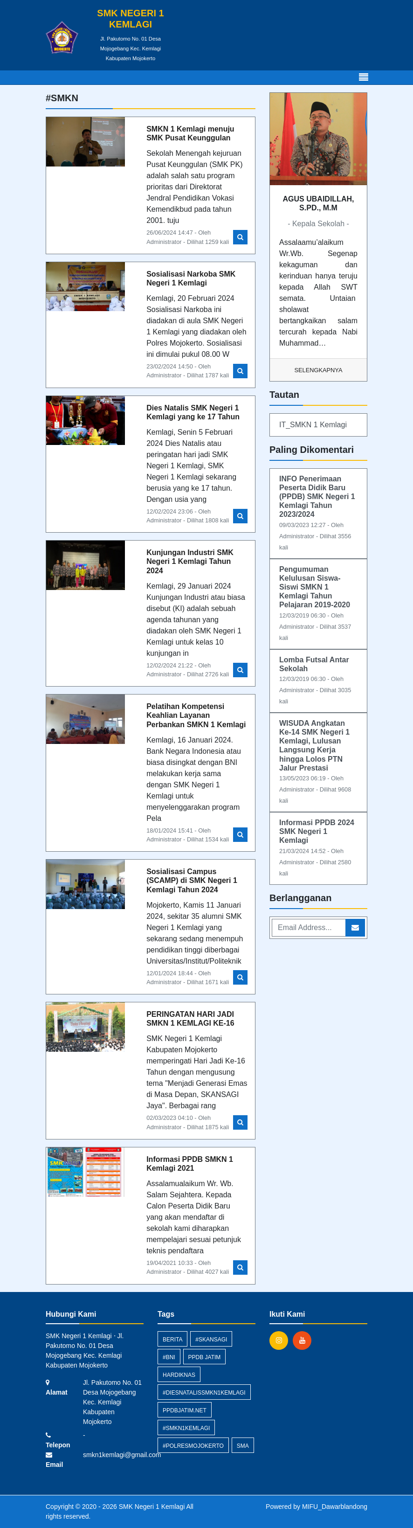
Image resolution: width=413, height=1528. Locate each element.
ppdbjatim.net (184, 1410)
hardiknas (179, 1375)
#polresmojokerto (193, 1446)
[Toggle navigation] (363, 77)
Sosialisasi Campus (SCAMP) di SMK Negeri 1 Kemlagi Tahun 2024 (191, 880)
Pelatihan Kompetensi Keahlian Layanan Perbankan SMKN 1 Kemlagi (196, 715)
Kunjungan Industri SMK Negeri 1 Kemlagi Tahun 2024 (190, 561)
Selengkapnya (319, 370)
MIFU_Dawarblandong (334, 1506)
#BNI (169, 1357)
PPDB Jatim (204, 1357)
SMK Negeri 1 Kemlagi (151, 1506)
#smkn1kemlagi (186, 1428)
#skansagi (211, 1339)
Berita (172, 1339)
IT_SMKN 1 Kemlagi (313, 425)
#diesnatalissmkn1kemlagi (204, 1392)
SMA (243, 1446)
